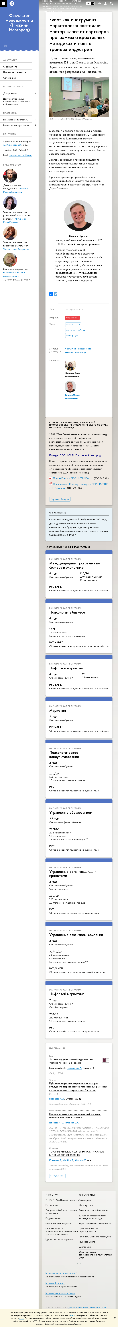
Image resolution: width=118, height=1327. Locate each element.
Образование (87, 1195)
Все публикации (57, 1175)
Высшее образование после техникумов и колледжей (92, 1217)
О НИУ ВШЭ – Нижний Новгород (62, 1200)
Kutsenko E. (55, 1160)
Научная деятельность (14, 72)
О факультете (10, 66)
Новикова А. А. (74, 1067)
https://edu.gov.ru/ (55, 1283)
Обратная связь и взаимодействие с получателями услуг (95, 1254)
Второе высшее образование (93, 1210)
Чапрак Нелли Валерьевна (16, 249)
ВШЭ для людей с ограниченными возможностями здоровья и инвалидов (61, 1231)
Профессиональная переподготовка (88, 1230)
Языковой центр (87, 1241)
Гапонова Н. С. (56, 1122)
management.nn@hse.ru (20, 155)
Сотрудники (9, 77)
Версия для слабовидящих (58, 1223)
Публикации (57, 1048)
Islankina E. (68, 1160)
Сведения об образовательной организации (61, 1212)
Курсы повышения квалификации (95, 1223)
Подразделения (53, 1218)
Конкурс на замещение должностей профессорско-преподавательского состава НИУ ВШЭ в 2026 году (78, 425)
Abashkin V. (80, 1160)
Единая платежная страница (59, 1239)
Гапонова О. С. (72, 1122)
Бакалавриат (85, 1200)
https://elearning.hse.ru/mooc (60, 1292)
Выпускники (85, 1246)
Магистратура (86, 1205)
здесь (72, 1315)
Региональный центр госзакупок (95, 1236)
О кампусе (52, 1195)
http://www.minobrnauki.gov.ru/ (61, 1273)
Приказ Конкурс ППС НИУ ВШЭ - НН (73, 478)
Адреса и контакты (75, 1307)
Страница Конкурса (60, 499)
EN (93, 3)
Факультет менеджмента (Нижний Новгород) (19, 23)
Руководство (52, 1205)
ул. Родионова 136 (12, 144)
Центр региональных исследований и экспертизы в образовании (17, 101)
